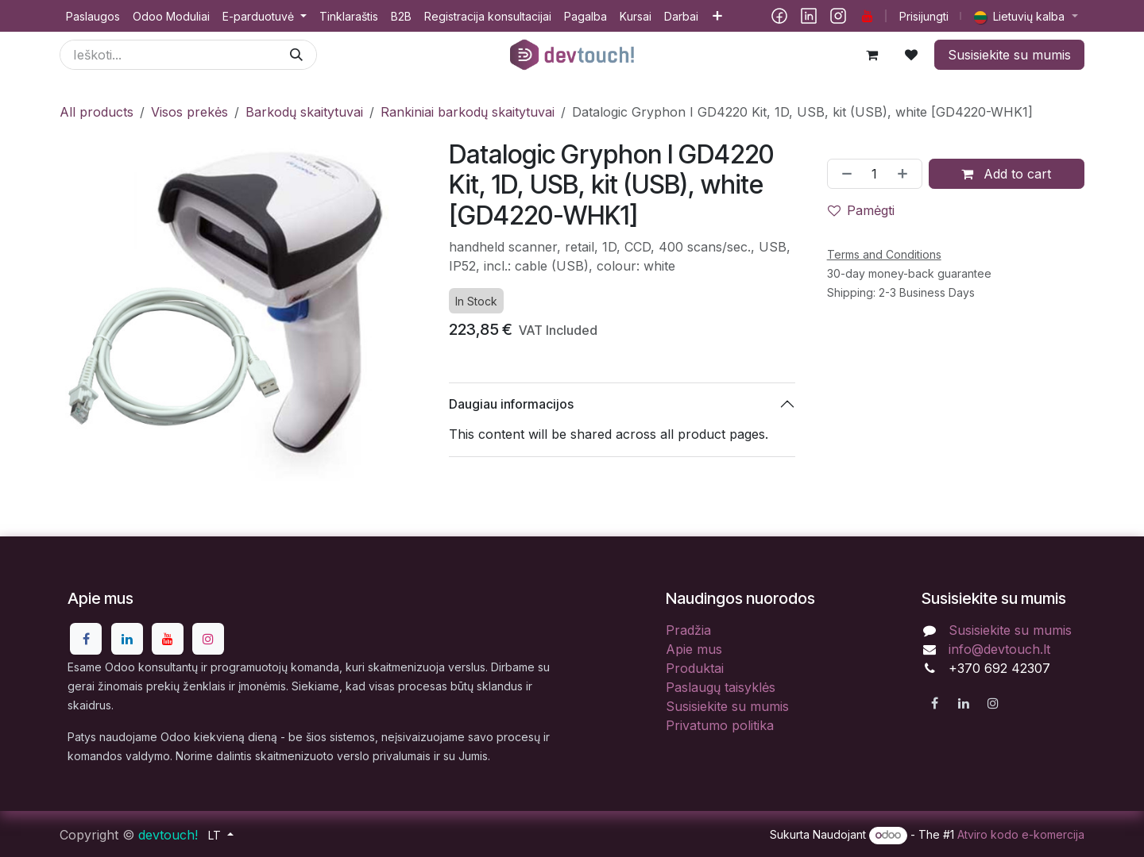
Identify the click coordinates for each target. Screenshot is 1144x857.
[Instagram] (838, 16)
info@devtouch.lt (999, 649)
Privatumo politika (720, 725)
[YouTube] (867, 16)
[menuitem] (93, 16)
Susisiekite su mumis (1009, 55)
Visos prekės (189, 112)
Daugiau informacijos (511, 404)
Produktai (695, 668)
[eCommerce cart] (871, 54)
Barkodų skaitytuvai (304, 112)
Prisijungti (924, 16)
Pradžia (688, 630)
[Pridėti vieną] (906, 173)
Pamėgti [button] (861, 210)
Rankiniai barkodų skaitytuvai (468, 112)
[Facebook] (779, 16)
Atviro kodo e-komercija (1020, 834)
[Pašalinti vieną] (844, 173)
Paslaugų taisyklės (720, 687)
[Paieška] (296, 54)
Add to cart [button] (1006, 174)
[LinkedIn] (808, 16)
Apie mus (694, 649)
